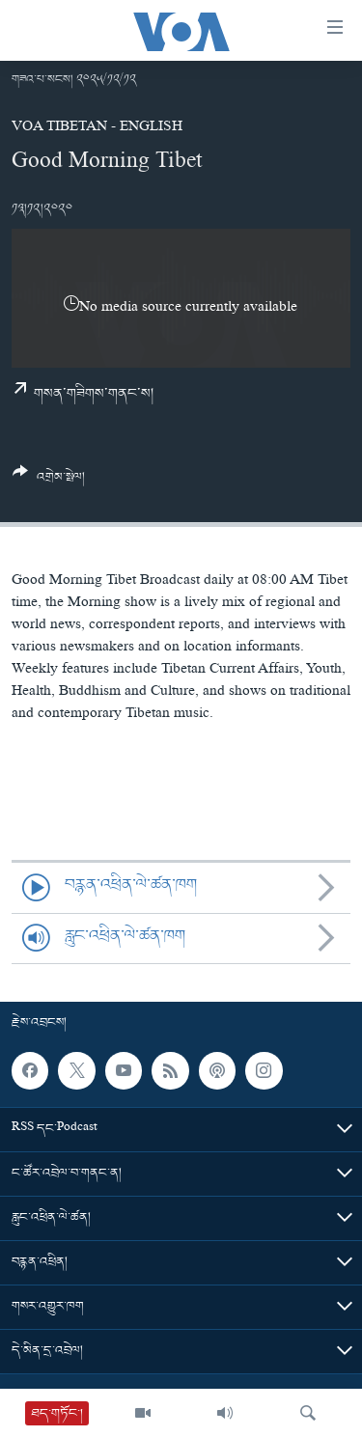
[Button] (49, 481)
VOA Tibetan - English (97, 128)
